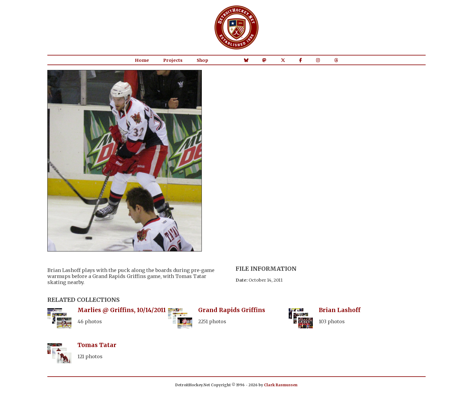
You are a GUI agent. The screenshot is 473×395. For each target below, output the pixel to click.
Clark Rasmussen (280, 385)
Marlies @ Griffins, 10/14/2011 (122, 310)
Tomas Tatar (97, 345)
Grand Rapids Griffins (231, 310)
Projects (173, 60)
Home (142, 60)
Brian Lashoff (339, 310)
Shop (202, 60)
